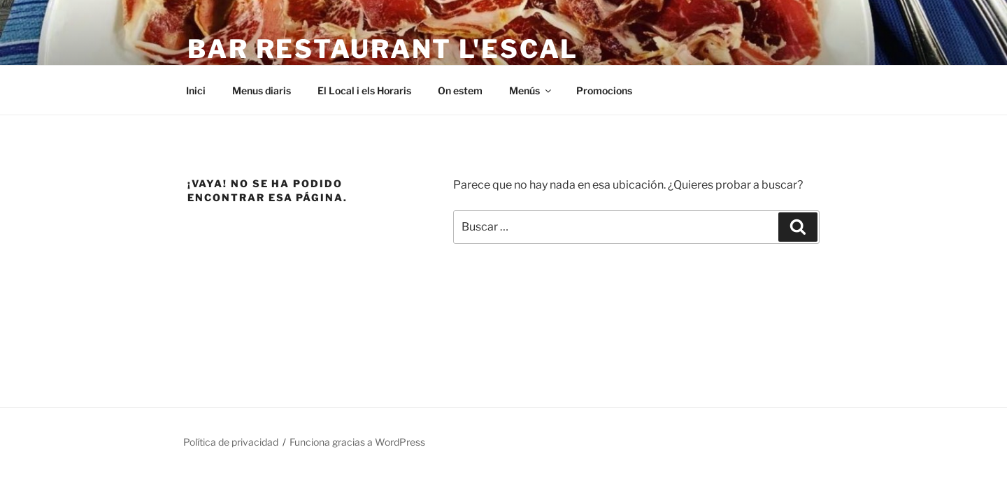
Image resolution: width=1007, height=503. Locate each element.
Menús (531, 90)
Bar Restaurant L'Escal (382, 49)
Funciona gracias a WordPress (357, 442)
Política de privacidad (230, 442)
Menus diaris (261, 90)
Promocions (604, 90)
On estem (460, 90)
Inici (196, 90)
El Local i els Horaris (364, 90)
